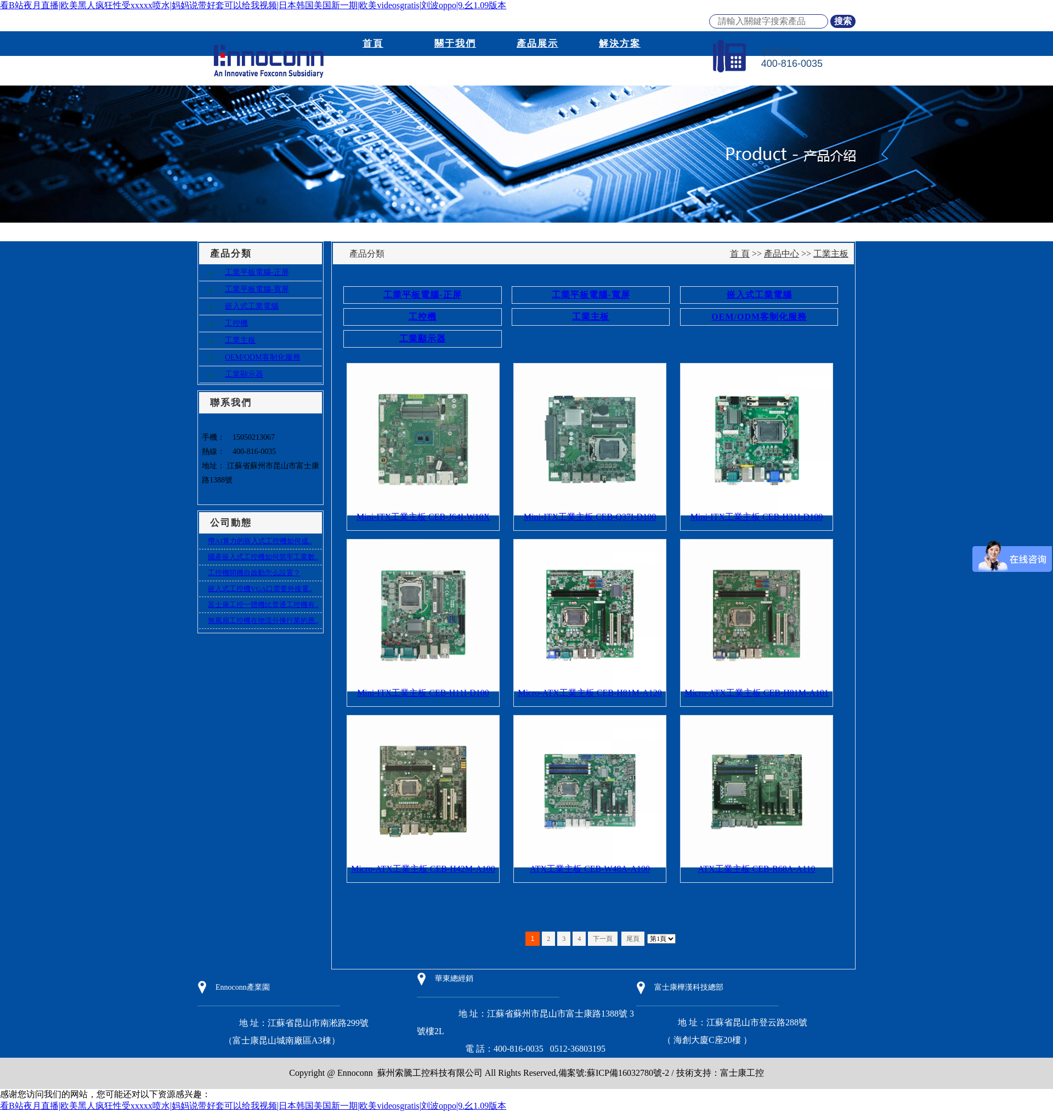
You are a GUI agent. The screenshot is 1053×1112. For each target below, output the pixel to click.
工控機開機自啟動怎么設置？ (254, 573)
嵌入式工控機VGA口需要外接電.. (260, 589)
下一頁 (603, 939)
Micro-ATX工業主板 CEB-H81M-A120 (590, 692)
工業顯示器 (244, 374)
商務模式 (455, 68)
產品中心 (781, 253)
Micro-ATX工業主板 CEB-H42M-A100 (423, 868)
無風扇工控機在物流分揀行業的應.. (263, 620)
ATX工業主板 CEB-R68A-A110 (756, 868)
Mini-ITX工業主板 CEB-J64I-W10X (423, 516)
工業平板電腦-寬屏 (257, 289)
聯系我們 (620, 68)
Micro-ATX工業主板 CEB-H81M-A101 (756, 692)
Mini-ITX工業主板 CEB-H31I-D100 (756, 516)
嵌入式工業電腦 (252, 306)
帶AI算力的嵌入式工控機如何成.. (260, 541)
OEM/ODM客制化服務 (263, 357)
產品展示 (537, 43)
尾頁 (632, 939)
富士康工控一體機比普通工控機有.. (263, 604)
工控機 (236, 323)
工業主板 (240, 340)
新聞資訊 (373, 68)
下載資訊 (537, 68)
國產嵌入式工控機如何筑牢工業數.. (263, 557)
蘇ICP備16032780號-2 (628, 1072)
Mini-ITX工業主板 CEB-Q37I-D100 (590, 516)
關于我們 (455, 43)
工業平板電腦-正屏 (257, 272)
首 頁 (740, 253)
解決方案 (620, 43)
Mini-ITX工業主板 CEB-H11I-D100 (423, 692)
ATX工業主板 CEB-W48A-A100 (590, 868)
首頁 (373, 43)
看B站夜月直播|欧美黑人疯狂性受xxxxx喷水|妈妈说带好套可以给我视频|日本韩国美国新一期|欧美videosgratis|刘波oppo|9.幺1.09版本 (253, 5)
